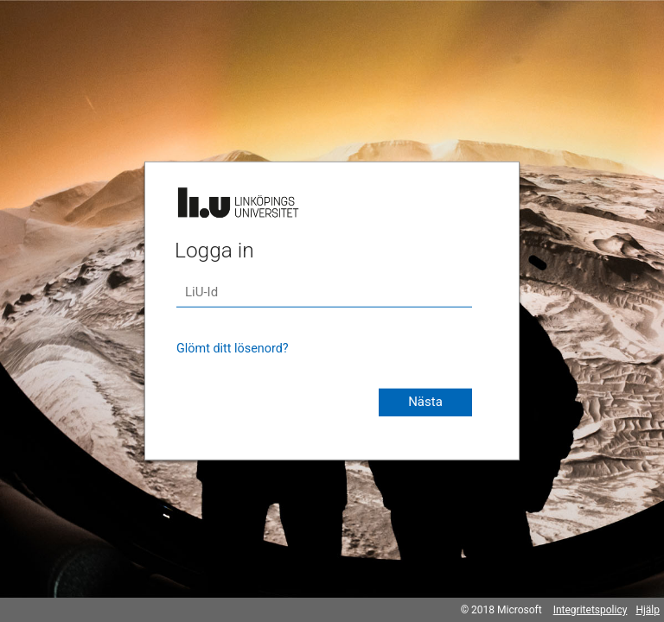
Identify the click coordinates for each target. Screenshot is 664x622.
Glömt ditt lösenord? (232, 348)
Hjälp (647, 610)
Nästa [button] (425, 401)
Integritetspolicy (590, 610)
